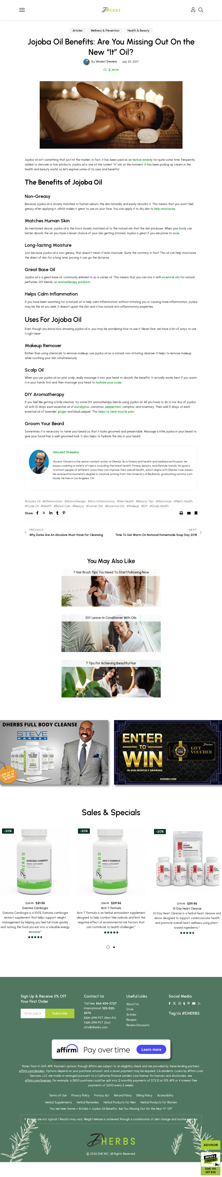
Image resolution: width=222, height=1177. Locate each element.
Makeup (134, 506)
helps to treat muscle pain (116, 411)
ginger (62, 411)
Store (130, 1009)
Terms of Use (58, 1095)
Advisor (211, 1145)
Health (47, 506)
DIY (145, 506)
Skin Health (126, 501)
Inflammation (53, 501)
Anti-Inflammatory (102, 501)
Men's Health (184, 501)
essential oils (171, 277)
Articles (78, 30)
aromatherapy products (74, 282)
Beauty (79, 506)
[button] (111, 69)
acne (176, 233)
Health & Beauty (138, 30)
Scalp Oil (33, 506)
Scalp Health (160, 506)
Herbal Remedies (88, 1102)
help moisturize (164, 209)
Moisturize (165, 501)
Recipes (131, 1020)
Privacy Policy (80, 1095)
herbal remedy (143, 160)
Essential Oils (116, 506)
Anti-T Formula (111, 922)
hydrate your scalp (108, 382)
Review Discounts (138, 1025)
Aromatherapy (76, 501)
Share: (29, 513)
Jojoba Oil (33, 501)
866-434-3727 (106, 1003)
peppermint (113, 407)
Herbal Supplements (58, 1102)
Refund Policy (123, 1095)
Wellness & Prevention (105, 30)
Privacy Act (101, 1095)
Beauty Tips (146, 501)
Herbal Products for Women (158, 1102)
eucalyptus (81, 407)
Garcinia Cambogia (35, 917)
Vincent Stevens (106, 61)
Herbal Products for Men (120, 1102)
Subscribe (59, 1013)
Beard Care (63, 506)
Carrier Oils (95, 506)
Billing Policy (144, 1095)
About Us (132, 1004)
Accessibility (165, 1095)
